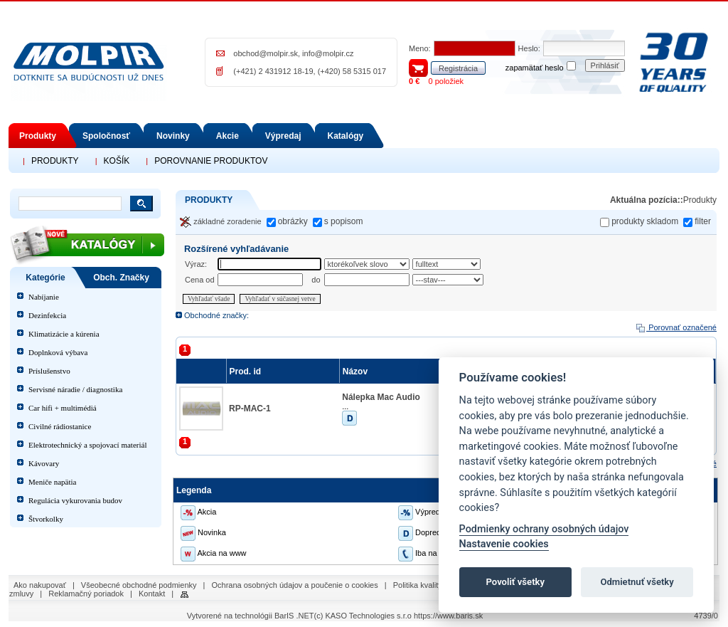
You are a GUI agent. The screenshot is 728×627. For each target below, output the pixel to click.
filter (703, 221)
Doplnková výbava (57, 352)
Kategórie (45, 278)
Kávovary (43, 463)
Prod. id (247, 371)
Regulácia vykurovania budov (75, 500)
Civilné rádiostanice (59, 426)
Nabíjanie (43, 297)
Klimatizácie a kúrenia (64, 334)
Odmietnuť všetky (636, 581)
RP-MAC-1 (250, 408)
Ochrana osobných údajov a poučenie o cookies (295, 585)
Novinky (173, 136)
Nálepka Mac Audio (381, 397)
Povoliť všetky (515, 581)
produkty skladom (644, 221)
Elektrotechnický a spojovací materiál (87, 445)
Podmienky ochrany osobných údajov (544, 529)
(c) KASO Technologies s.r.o (363, 615)
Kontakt (152, 593)
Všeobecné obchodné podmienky (139, 585)
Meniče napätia (52, 482)
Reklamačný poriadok (86, 593)
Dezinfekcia (47, 315)
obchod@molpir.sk (265, 53)
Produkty (37, 136)
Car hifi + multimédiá (62, 408)
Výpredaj (283, 136)
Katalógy (346, 136)
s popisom (343, 221)
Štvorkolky (45, 519)
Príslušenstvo (49, 371)
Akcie (227, 136)
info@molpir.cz (327, 53)
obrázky (293, 221)
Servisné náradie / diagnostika (75, 389)
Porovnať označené (676, 327)
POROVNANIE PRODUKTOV (210, 161)
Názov (357, 371)
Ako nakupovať (40, 585)
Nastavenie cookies (504, 544)
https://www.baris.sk (448, 615)
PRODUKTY (55, 161)
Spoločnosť (106, 136)
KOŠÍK (117, 161)
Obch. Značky (121, 278)
